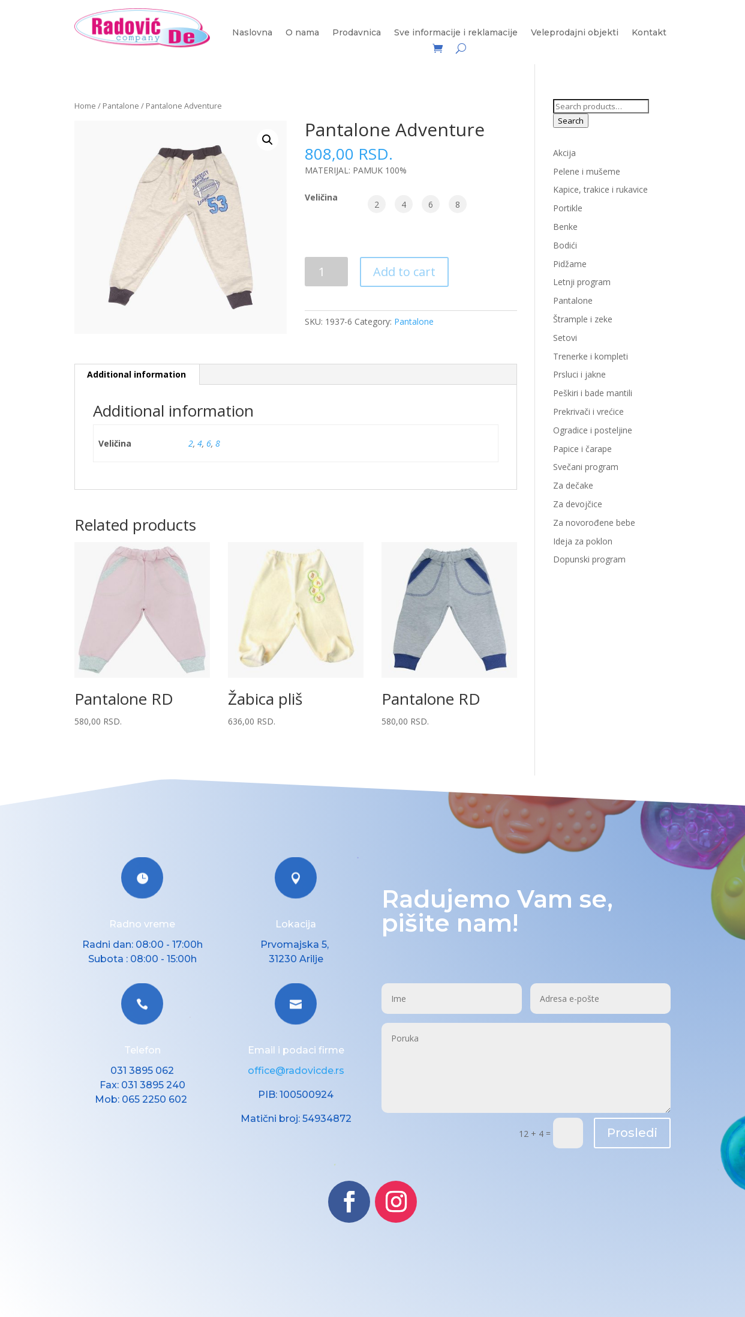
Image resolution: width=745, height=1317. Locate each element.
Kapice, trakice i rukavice (600, 189)
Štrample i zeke (582, 319)
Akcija (564, 152)
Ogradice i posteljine (592, 430)
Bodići (565, 245)
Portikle (567, 208)
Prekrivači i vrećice (588, 411)
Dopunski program (589, 559)
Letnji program (582, 282)
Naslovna (252, 33)
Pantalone (121, 105)
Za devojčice (577, 504)
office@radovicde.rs (296, 1070)
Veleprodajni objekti (574, 33)
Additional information (136, 374)
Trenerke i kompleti (590, 356)
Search (571, 120)
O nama (302, 33)
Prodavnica (356, 33)
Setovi (565, 337)
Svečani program (585, 466)
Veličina (321, 197)
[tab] (137, 374)
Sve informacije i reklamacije (456, 33)
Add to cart (404, 272)
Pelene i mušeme (586, 171)
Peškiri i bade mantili (592, 393)
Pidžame (570, 264)
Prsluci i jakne (579, 374)
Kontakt (649, 33)
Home (85, 105)
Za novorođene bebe (594, 522)
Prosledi (632, 1133)
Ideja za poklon (582, 541)
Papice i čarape (582, 448)
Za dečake (573, 485)
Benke (565, 226)
